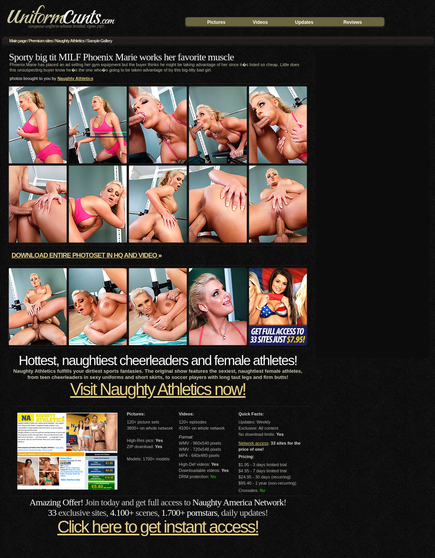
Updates (304, 22)
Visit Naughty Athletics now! (158, 389)
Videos (260, 22)
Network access (254, 443)
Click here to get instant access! (157, 526)
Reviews (352, 22)
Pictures (216, 22)
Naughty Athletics (69, 40)
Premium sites (41, 40)
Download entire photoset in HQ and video (85, 255)
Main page (18, 40)
